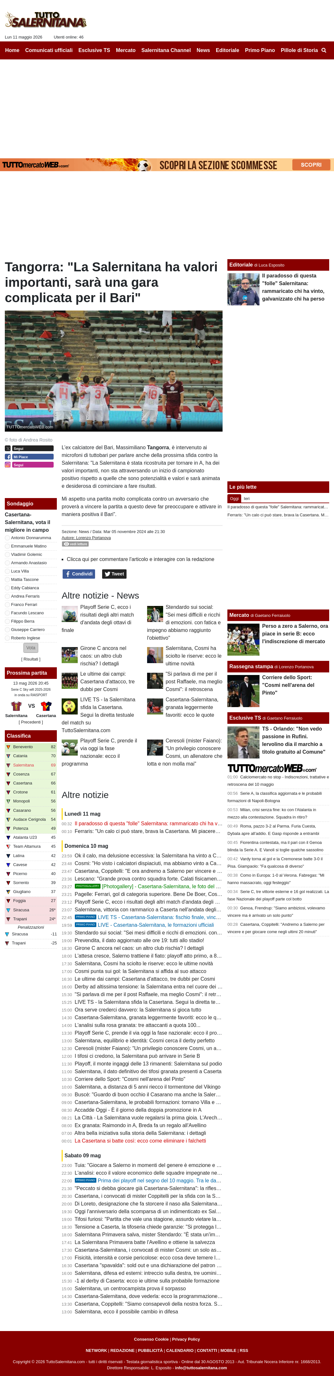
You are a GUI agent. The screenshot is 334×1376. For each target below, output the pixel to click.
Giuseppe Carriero (28, 629)
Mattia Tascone (25, 579)
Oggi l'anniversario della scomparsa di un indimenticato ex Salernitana (155, 1211)
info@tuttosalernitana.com (201, 1367)
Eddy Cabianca (25, 587)
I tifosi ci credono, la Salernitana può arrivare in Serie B (137, 1056)
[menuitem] (324, 50)
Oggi (234, 498)
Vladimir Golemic (26, 554)
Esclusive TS (245, 718)
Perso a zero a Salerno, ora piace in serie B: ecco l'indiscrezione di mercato (295, 633)
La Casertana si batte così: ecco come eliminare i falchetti (140, 1141)
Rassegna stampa (251, 666)
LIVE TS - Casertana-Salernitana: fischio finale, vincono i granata (160, 917)
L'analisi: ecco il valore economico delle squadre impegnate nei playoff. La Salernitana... (175, 1173)
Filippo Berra (23, 621)
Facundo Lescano (27, 612)
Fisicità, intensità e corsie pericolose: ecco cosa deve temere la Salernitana (160, 1257)
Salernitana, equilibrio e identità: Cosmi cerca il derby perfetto (145, 1040)
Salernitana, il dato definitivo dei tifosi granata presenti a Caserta (148, 1071)
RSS (244, 1350)
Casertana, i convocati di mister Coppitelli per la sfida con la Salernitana (156, 1196)
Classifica (19, 736)
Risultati (30, 659)
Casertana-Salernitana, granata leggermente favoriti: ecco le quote (192, 707)
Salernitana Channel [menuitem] (166, 50)
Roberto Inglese (25, 637)
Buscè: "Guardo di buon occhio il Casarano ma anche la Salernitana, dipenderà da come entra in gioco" (193, 1094)
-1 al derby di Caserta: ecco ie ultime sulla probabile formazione (147, 1281)
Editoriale (241, 264)
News (84, 531)
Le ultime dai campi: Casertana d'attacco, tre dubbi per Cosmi (107, 681)
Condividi (79, 574)
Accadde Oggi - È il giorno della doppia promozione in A (138, 1110)
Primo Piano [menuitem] (260, 50)
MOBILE (228, 1350)
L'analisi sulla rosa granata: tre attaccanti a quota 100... (138, 1025)
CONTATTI (207, 1350)
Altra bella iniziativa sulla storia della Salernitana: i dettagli (140, 1133)
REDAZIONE (122, 1350)
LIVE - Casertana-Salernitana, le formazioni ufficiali (144, 925)
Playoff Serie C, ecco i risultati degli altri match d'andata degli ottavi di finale (161, 902)
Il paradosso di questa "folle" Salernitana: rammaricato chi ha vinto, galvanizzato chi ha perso (181, 823)
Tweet (114, 574)
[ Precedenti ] (31, 722)
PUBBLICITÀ (150, 1350)
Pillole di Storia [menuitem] (299, 50)
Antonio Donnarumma (31, 537)
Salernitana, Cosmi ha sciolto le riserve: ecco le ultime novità (194, 655)
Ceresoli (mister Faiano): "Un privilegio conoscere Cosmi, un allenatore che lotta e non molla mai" (186, 1048)
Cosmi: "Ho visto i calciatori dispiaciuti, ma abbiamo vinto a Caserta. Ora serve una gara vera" (181, 863)
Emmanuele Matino (29, 546)
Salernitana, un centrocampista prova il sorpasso (130, 1288)
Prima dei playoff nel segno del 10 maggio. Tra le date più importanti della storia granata (186, 1180)
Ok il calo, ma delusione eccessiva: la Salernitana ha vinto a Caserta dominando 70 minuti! (178, 855)
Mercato (239, 615)
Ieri (247, 498)
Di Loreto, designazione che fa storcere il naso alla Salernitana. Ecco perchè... (164, 1203)
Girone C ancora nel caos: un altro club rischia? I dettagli (103, 655)
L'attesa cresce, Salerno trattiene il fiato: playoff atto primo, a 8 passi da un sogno (167, 956)
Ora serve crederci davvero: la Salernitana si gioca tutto (138, 1009)
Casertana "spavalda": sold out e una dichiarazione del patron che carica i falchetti (168, 1265)
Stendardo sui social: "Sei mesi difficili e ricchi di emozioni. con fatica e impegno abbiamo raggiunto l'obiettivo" (184, 622)
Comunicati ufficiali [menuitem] (49, 50)
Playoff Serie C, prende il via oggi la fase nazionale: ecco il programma (155, 1033)
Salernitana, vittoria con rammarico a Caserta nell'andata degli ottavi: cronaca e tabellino (175, 909)
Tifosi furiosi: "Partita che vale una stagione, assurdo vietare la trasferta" (156, 1219)
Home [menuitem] (12, 50)
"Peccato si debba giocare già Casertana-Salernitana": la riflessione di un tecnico (167, 1188)
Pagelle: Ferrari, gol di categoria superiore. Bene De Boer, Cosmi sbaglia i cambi (166, 894)
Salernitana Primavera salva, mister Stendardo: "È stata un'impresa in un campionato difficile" (181, 1234)
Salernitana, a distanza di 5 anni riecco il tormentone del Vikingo (148, 1087)
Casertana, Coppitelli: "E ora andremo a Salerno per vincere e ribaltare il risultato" (168, 871)
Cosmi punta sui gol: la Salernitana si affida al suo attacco (141, 971)
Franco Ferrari (24, 604)
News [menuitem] (203, 50)
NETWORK (96, 1350)
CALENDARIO (179, 1350)
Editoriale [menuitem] (227, 50)
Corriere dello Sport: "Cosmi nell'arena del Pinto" (130, 1079)
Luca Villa (20, 571)
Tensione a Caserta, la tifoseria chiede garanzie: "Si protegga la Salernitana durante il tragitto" (181, 1227)
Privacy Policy (186, 1339)
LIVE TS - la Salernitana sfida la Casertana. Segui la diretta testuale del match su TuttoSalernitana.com (98, 715)
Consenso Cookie (151, 1339)
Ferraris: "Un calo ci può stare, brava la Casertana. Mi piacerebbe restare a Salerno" (171, 831)
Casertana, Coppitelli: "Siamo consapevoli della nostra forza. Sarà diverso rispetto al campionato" (185, 1304)
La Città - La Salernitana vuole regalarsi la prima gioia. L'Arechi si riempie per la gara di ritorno (182, 1117)
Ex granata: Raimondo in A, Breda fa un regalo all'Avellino (141, 1125)
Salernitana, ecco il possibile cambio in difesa (126, 1311)
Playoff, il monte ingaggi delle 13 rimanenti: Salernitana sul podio (148, 1063)
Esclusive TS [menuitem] (94, 50)
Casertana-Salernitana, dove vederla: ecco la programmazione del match (158, 1296)
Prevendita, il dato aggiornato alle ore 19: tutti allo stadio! (139, 940)
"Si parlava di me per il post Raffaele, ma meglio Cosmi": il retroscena (194, 681)
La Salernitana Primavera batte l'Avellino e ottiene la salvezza (145, 1242)
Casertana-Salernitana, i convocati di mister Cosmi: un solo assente (152, 1250)
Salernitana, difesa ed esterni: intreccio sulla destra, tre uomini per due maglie (163, 1273)
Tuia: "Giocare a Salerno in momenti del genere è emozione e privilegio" (157, 1165)
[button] (30, 648)
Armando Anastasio (29, 562)
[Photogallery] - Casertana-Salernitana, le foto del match (152, 886)
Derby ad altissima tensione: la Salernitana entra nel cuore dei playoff (154, 986)
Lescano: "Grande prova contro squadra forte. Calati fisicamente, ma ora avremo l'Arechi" (176, 878)
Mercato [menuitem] (126, 50)
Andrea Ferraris (25, 596)
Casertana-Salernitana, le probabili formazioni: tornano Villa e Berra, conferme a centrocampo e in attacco (195, 1102)
